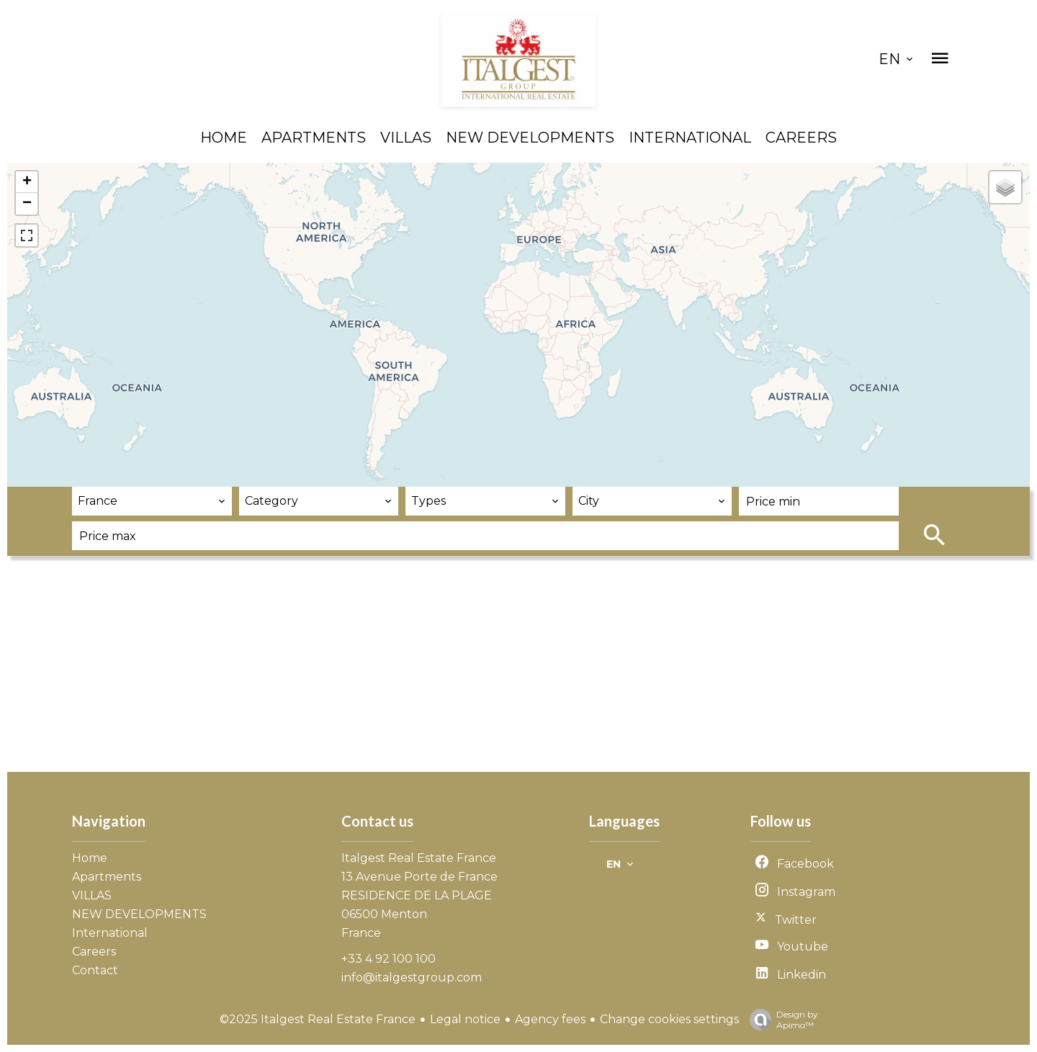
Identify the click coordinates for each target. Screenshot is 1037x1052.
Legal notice (465, 1019)
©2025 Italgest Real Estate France (318, 1019)
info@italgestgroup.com (411, 977)
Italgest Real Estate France (418, 858)
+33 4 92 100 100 (388, 959)
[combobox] (152, 501)
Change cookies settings (669, 1019)
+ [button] (27, 182)
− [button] (27, 204)
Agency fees (550, 1019)
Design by (780, 1019)
